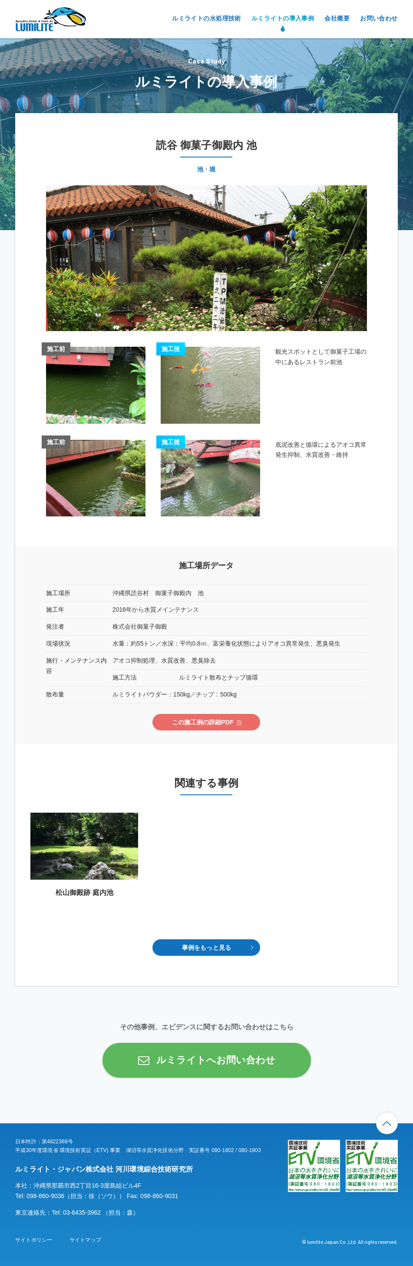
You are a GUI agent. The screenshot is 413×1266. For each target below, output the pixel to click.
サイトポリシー (33, 1240)
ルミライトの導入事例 (282, 18)
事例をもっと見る (206, 947)
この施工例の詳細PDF (203, 722)
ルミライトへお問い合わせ (215, 1060)
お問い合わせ (379, 18)
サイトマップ (85, 1240)
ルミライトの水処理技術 (206, 18)
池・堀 (206, 169)
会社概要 (337, 18)
